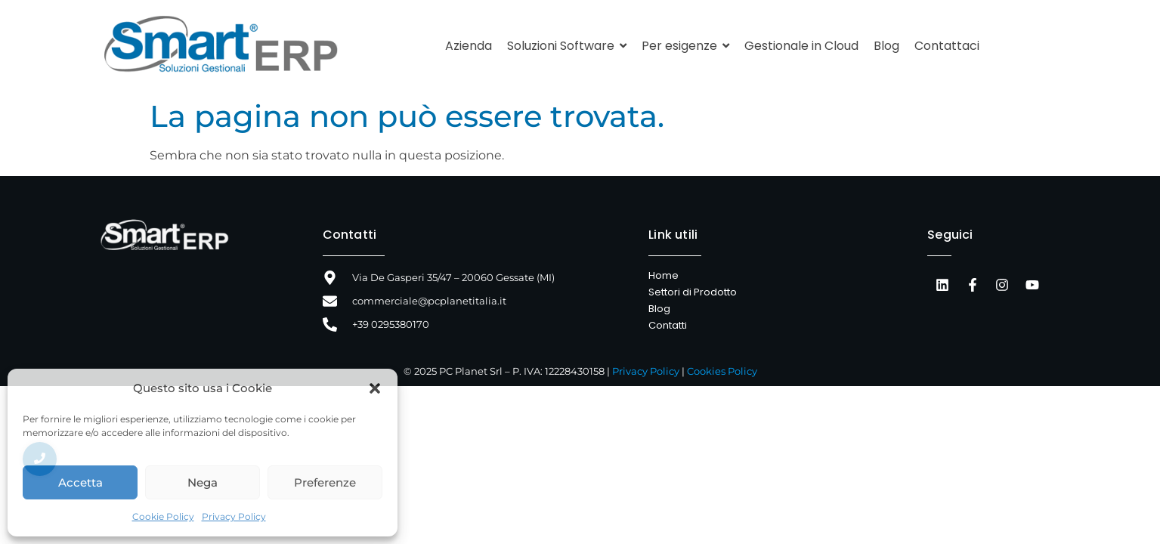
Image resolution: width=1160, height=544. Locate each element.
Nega (202, 482)
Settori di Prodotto (692, 292)
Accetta (80, 482)
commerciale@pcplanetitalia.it (429, 301)
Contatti (350, 234)
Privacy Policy (234, 516)
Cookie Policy (163, 516)
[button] (374, 388)
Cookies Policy (722, 371)
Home (663, 275)
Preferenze (325, 482)
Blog (659, 308)
